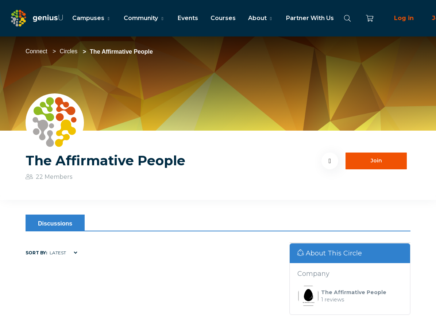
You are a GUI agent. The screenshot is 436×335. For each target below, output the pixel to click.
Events (188, 18)
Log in (404, 18)
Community (144, 18)
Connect (36, 51)
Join (376, 160)
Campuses (91, 18)
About (261, 18)
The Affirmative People (353, 292)
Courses (223, 18)
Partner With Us (310, 18)
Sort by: (36, 252)
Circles (68, 51)
